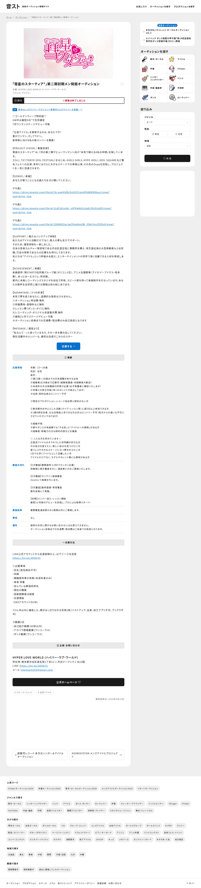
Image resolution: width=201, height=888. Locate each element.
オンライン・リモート (143, 839)
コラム (52, 883)
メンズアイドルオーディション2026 (117, 788)
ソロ (63, 825)
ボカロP (99, 839)
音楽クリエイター (54, 810)
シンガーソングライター (37, 803)
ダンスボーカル (49, 825)
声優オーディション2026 (49, 788)
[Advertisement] (68, 725)
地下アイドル (85, 839)
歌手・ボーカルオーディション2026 (81, 788)
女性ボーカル (31, 825)
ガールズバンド (153, 825)
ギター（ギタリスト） (38, 832)
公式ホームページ (68, 682)
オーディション (13, 883)
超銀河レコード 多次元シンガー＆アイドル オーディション (39, 755)
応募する (68, 346)
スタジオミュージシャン (120, 810)
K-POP (168, 825)
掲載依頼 (101, 883)
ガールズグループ (134, 825)
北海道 (11, 854)
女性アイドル (46, 692)
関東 (31, 854)
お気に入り (141, 6)
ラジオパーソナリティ (39, 839)
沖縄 (82, 854)
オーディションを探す (160, 6)
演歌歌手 (70, 839)
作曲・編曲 (28, 810)
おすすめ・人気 (163, 839)
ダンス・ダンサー (83, 803)
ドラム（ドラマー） (82, 832)
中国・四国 (61, 854)
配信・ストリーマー (16, 832)
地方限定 (179, 839)
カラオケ (57, 839)
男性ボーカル (14, 825)
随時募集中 (29, 869)
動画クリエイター (75, 810)
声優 (113, 803)
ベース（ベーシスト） (61, 832)
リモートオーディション (148, 788)
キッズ (111, 839)
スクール (43, 883)
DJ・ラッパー (100, 803)
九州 (73, 854)
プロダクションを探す (184, 6)
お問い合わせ (115, 883)
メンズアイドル (97, 825)
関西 (49, 854)
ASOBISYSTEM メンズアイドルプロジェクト (97, 755)
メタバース (124, 839)
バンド (55, 803)
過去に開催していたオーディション (54, 869)
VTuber (185, 803)
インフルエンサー (156, 803)
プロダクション (29, 883)
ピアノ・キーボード (103, 832)
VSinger (173, 803)
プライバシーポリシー (84, 883)
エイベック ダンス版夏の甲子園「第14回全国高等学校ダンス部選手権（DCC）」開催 (168, 40)
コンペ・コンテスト (16, 839)
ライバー (181, 825)
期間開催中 (13, 869)
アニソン (120, 832)
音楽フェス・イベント (173, 832)
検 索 (167, 159)
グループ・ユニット (24, 692)
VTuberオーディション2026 (20, 788)
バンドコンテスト (151, 832)
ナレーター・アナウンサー (132, 803)
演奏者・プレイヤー (96, 810)
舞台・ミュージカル (144, 810)
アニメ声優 (134, 832)
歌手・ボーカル (15, 803)
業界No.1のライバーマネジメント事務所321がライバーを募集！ (50, 109)
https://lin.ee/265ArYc (27, 558)
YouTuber (13, 810)
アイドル (26, 92)
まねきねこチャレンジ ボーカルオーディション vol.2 (168, 32)
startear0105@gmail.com (37, 669)
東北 (21, 854)
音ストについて (65, 883)
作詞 (40, 810)
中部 (40, 854)
